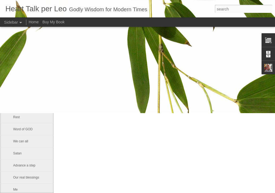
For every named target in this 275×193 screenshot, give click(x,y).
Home (34, 22)
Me (15, 189)
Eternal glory (22, 105)
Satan (17, 153)
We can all (20, 141)
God (16, 93)
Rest (16, 117)
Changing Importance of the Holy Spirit (40, 69)
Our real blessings (26, 177)
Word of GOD (22, 129)
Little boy (19, 81)
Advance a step (24, 165)
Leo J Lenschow (177, 70)
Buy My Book (53, 22)
